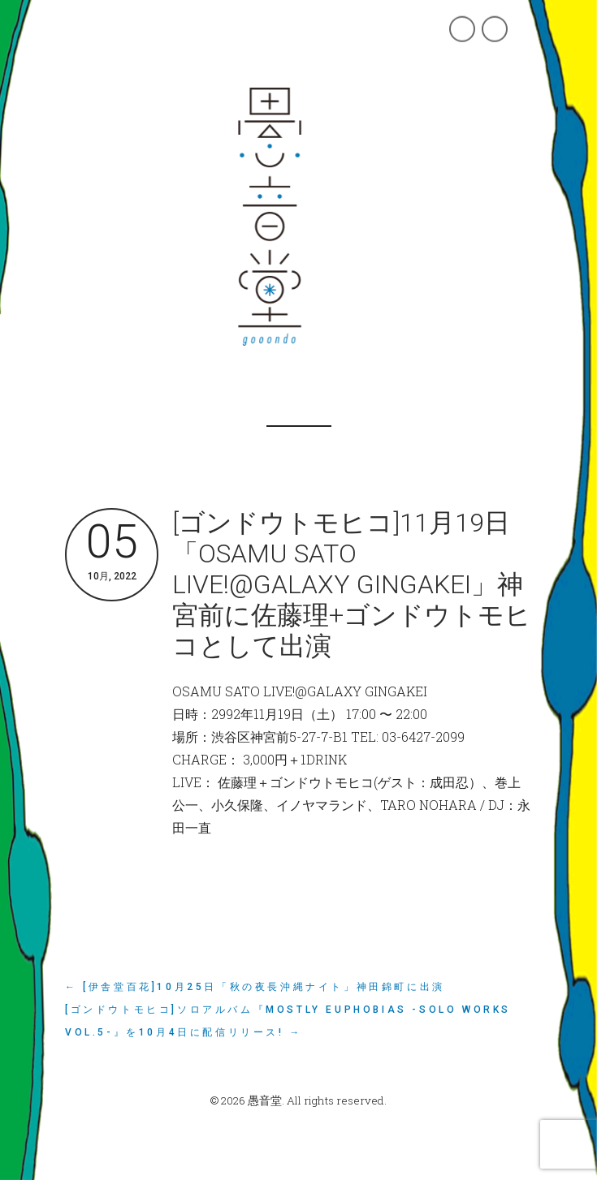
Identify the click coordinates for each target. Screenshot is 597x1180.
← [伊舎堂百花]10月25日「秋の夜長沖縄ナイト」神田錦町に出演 (255, 987)
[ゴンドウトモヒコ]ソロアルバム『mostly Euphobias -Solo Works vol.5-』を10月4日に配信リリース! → (288, 1021)
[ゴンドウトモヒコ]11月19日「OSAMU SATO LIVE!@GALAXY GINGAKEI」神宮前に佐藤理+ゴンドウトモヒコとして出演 (351, 584)
